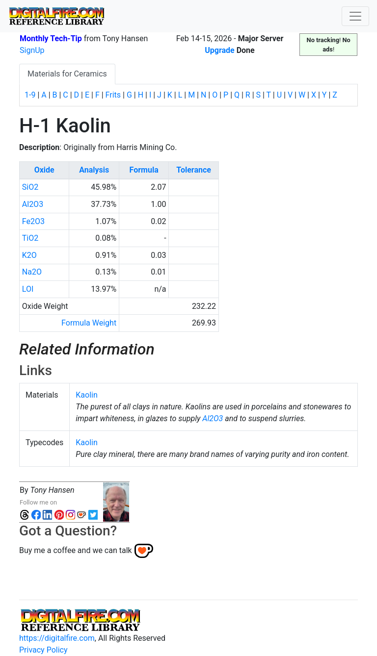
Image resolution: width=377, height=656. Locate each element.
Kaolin (86, 395)
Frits (113, 95)
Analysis (94, 170)
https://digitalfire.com (57, 638)
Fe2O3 (33, 221)
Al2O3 (32, 204)
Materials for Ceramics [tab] (67, 73)
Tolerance (193, 170)
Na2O (32, 272)
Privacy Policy (43, 650)
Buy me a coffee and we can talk (75, 550)
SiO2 (30, 187)
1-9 (30, 95)
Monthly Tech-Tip (51, 38)
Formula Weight (88, 323)
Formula (144, 170)
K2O (29, 255)
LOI (27, 289)
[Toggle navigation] (355, 16)
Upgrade (220, 50)
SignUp (32, 50)
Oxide (44, 170)
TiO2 (30, 238)
